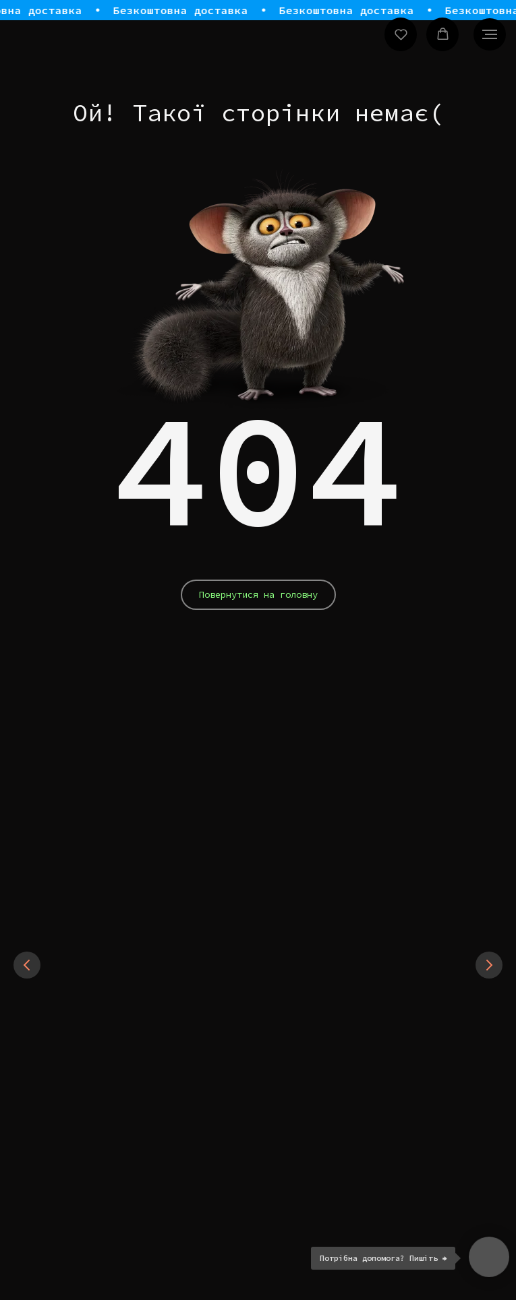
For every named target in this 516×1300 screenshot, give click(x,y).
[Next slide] (489, 965)
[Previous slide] (26, 965)
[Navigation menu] (489, 34)
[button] (401, 34)
